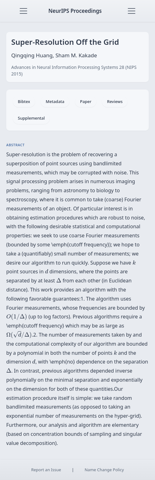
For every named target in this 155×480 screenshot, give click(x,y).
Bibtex (24, 101)
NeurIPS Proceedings (75, 10)
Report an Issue (46, 469)
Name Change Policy (104, 469)
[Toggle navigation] (23, 11)
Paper (85, 101)
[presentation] (134, 262)
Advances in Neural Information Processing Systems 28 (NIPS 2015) (74, 70)
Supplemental (31, 118)
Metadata (55, 101)
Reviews (114, 101)
